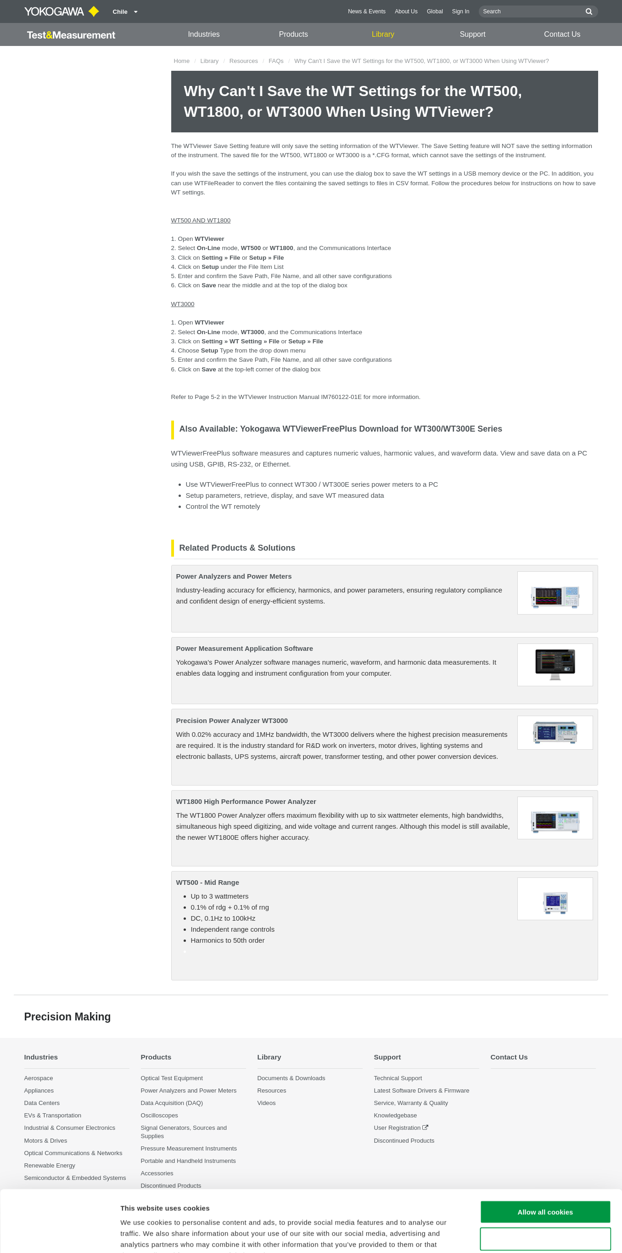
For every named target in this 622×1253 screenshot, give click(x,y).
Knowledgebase (395, 1115)
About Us (406, 11)
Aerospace (38, 1078)
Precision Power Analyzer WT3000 (232, 720)
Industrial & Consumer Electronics (70, 1127)
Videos (267, 1102)
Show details (481, 1235)
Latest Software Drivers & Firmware (422, 1090)
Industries (203, 34)
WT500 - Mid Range (208, 882)
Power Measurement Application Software (245, 648)
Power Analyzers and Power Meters (234, 576)
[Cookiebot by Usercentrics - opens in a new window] (59, 1235)
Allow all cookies (545, 1154)
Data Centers (42, 1102)
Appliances (39, 1090)
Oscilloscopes (159, 1115)
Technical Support (398, 1078)
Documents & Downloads (291, 1078)
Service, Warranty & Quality (411, 1102)
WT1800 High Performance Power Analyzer (246, 801)
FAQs (276, 60)
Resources (244, 60)
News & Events (367, 11)
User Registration (397, 1127)
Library (383, 34)
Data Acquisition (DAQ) (172, 1102)
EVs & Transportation (53, 1115)
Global (435, 11)
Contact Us (562, 34)
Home (182, 60)
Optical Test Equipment (172, 1078)
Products (293, 34)
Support (473, 34)
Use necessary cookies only (545, 1181)
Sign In (461, 11)
